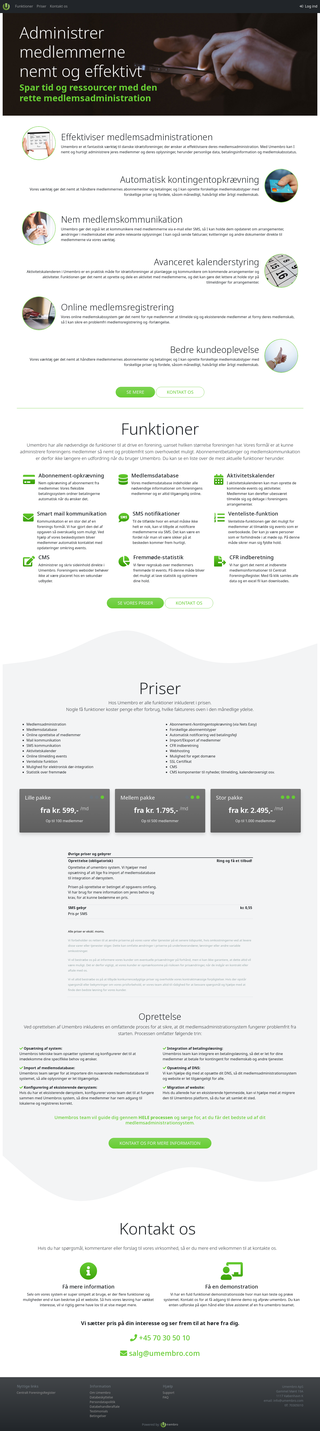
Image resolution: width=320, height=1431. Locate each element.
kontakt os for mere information (159, 1143)
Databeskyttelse (101, 1397)
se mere (135, 392)
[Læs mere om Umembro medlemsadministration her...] (169, 1424)
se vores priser (135, 603)
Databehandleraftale (105, 1406)
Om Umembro (100, 1392)
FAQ (166, 1397)
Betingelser (98, 1416)
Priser (41, 6)
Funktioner (24, 6)
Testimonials (99, 1411)
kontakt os (180, 392)
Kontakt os (58, 6)
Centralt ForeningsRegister (36, 1392)
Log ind (311, 6)
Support (168, 1392)
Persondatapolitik (102, 1402)
